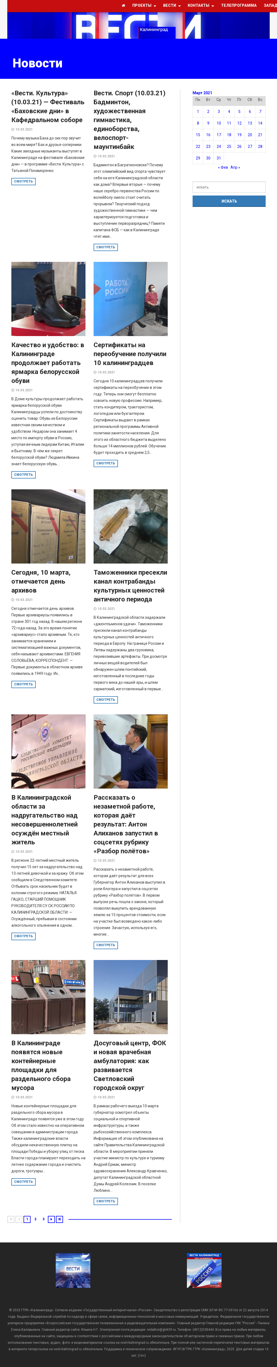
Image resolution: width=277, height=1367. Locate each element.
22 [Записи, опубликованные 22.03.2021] (198, 146)
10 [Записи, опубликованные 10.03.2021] (219, 123)
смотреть (23, 181)
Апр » (235, 167)
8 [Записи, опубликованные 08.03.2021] (198, 123)
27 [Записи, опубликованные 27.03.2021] (250, 146)
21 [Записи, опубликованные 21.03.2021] (260, 135)
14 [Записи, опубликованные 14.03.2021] (260, 123)
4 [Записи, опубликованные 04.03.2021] (229, 111)
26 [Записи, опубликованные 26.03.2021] (239, 146)
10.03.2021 (24, 129)
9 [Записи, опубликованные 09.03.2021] (208, 123)
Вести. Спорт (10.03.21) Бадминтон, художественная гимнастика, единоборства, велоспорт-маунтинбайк (130, 120)
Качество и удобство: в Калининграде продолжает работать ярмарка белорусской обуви (47, 363)
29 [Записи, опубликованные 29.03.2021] (198, 158)
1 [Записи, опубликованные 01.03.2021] (198, 111)
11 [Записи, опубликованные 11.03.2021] (229, 123)
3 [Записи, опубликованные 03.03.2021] (219, 111)
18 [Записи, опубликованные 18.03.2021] (229, 135)
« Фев (223, 167)
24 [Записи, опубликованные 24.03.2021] (219, 146)
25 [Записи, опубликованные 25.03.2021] (229, 146)
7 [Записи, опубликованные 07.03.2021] (260, 111)
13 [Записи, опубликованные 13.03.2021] (250, 123)
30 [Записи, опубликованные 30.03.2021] (208, 158)
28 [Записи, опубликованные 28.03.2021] (260, 146)
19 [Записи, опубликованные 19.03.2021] (239, 135)
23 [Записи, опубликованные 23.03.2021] (208, 146)
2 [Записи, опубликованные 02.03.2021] (208, 111)
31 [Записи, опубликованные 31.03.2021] (219, 158)
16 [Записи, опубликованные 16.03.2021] (208, 135)
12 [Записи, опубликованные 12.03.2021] (239, 123)
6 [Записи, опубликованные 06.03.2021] (250, 111)
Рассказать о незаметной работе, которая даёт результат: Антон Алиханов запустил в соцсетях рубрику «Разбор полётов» (126, 824)
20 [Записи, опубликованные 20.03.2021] (250, 135)
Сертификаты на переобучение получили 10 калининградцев (130, 354)
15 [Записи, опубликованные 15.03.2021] (198, 135)
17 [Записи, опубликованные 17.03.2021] (219, 135)
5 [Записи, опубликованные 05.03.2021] (239, 111)
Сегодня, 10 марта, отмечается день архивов (41, 581)
